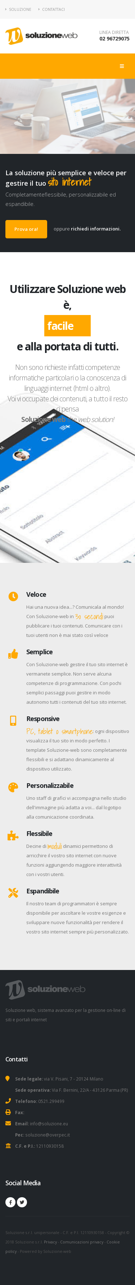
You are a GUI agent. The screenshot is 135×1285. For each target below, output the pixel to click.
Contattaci (51, 9)
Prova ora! (26, 229)
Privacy (50, 1242)
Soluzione (18, 9)
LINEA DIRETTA (114, 32)
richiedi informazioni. (96, 228)
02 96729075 (114, 38)
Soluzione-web (57, 1251)
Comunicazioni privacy (81, 1242)
